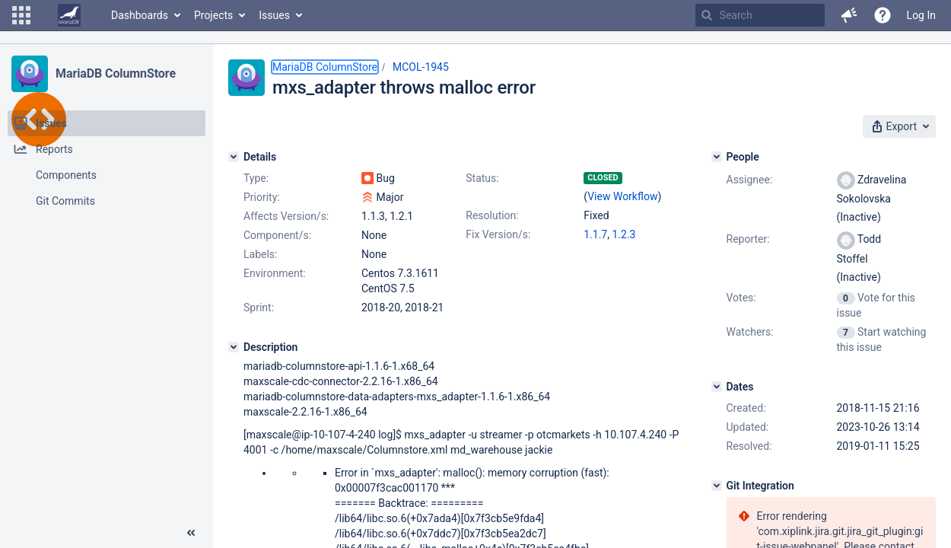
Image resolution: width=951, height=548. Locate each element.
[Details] (233, 156)
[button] (21, 15)
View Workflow (622, 196)
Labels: (260, 254)
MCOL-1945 (421, 67)
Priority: (261, 197)
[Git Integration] (716, 485)
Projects (213, 15)
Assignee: (750, 180)
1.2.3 (623, 234)
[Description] (233, 347)
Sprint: (258, 307)
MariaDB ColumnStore (116, 73)
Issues (274, 15)
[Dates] (716, 386)
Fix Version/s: (498, 234)
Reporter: (748, 239)
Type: (256, 178)
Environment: (274, 273)
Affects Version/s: (286, 216)
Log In (921, 15)
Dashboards (139, 15)
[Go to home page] (69, 15)
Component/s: (277, 235)
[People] (716, 156)
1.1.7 (595, 234)
